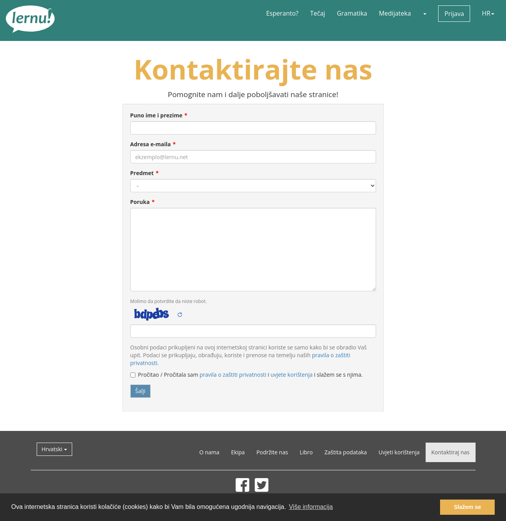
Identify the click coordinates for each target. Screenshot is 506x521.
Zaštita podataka (346, 452)
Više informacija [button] (311, 506)
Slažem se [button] (467, 507)
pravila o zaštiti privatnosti (232, 374)
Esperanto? (282, 13)
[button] (424, 13)
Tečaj (317, 13)
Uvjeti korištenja (398, 452)
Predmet (142, 173)
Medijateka (395, 13)
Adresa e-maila (150, 144)
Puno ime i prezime (156, 115)
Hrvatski (54, 449)
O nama (209, 452)
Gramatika (352, 13)
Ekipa (238, 452)
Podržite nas (272, 452)
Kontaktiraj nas (450, 452)
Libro (306, 452)
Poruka (140, 202)
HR (488, 13)
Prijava (454, 13)
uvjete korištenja (291, 374)
